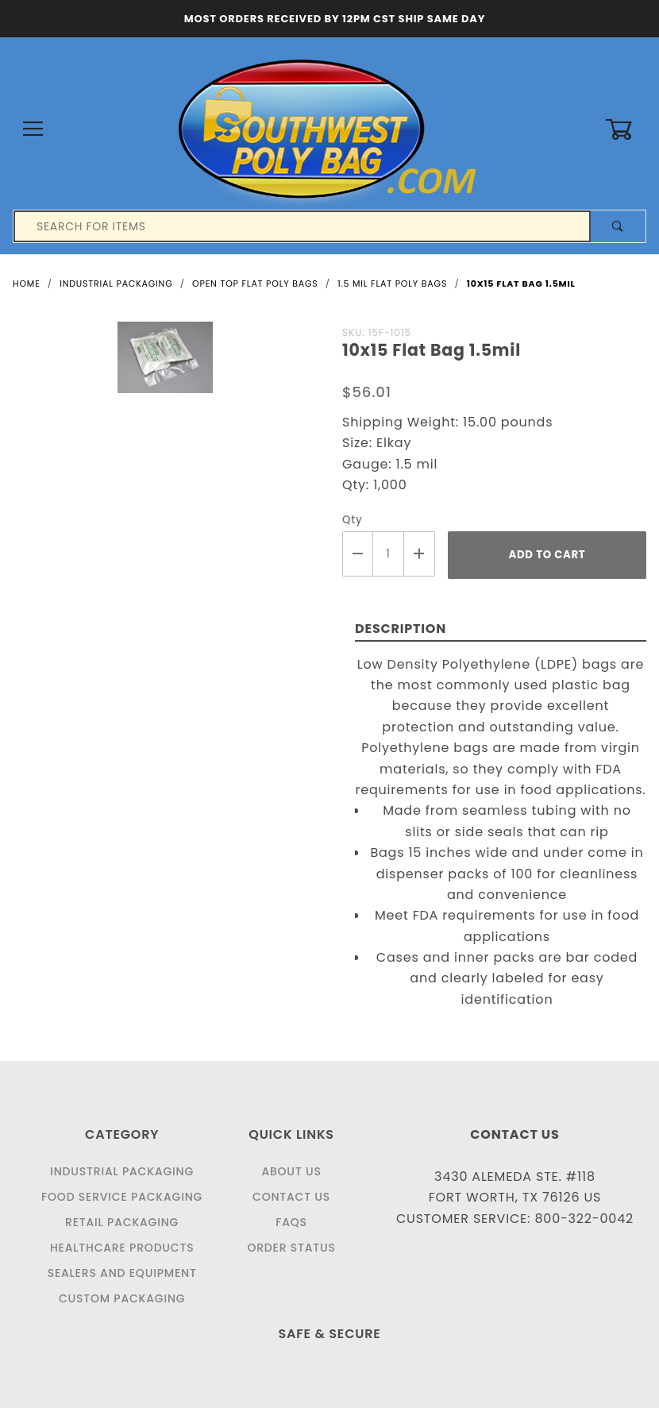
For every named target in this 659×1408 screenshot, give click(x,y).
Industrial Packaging (122, 1171)
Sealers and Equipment (122, 1273)
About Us (291, 1171)
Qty (352, 519)
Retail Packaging (122, 1222)
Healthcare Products (122, 1248)
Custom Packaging (122, 1298)
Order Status (291, 1248)
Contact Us (291, 1197)
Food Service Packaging (121, 1197)
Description (400, 628)
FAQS (291, 1222)
